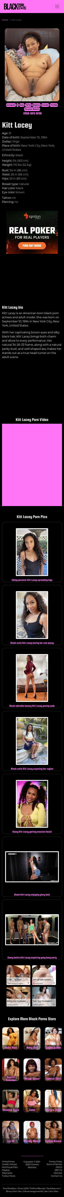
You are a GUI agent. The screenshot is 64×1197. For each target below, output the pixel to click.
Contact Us (56, 1176)
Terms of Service (54, 1164)
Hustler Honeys (9, 1164)
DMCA (59, 1167)
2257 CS (58, 1170)
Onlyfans (36, 105)
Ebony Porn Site (14, 1191)
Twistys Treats (8, 1176)
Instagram (11, 105)
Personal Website (32, 109)
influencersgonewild (33, 1191)
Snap (22, 105)
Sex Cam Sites (51, 1191)
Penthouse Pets (10, 1167)
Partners (58, 1173)
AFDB (39, 113)
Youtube (45, 105)
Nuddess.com (53, 1188)
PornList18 (23, 1188)
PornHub (54, 105)
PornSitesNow (10, 1188)
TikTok (28, 105)
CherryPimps (8, 1161)
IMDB (26, 113)
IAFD (32, 113)
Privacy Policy (55, 1161)
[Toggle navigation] (57, 6)
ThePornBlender (37, 1188)
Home (5, 20)
